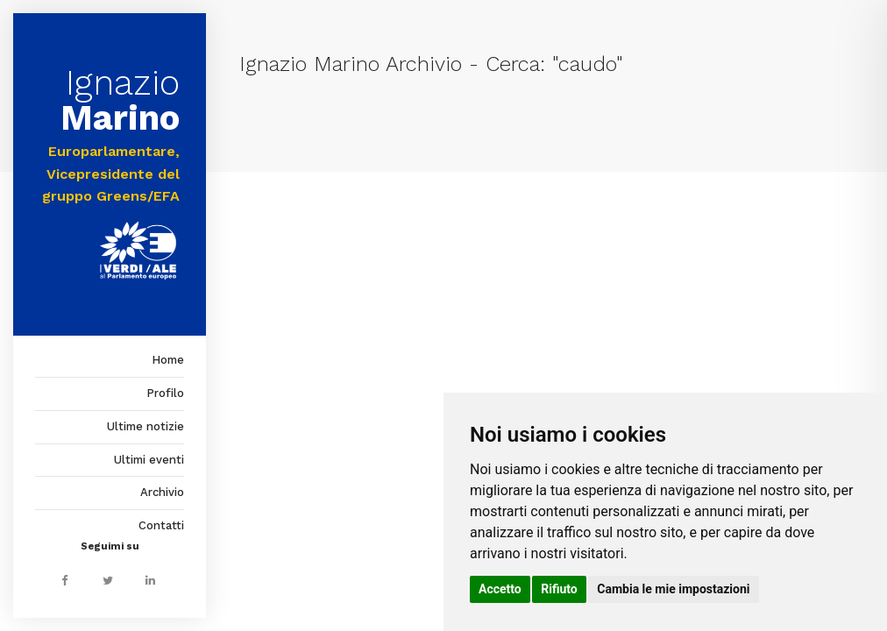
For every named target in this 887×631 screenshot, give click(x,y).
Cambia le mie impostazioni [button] (673, 589)
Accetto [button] (500, 589)
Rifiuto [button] (559, 589)
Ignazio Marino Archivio (350, 64)
